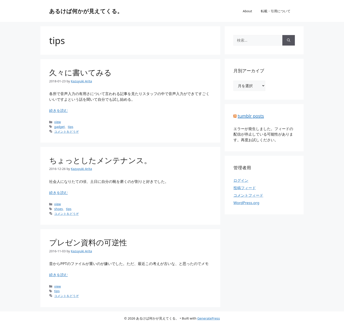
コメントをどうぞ (66, 131)
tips (70, 127)
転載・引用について (275, 11)
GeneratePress (208, 318)
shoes (58, 209)
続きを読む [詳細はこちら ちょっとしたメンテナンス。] (58, 192)
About (247, 11)
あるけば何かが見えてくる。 (86, 11)
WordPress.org (246, 202)
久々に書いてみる (80, 72)
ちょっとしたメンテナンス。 (100, 160)
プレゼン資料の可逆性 (88, 242)
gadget (59, 127)
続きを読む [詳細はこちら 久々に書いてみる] (58, 110)
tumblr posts (251, 116)
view (57, 122)
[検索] (288, 40)
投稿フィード (244, 187)
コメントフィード (248, 195)
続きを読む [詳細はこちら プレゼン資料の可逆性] (58, 274)
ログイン (240, 180)
